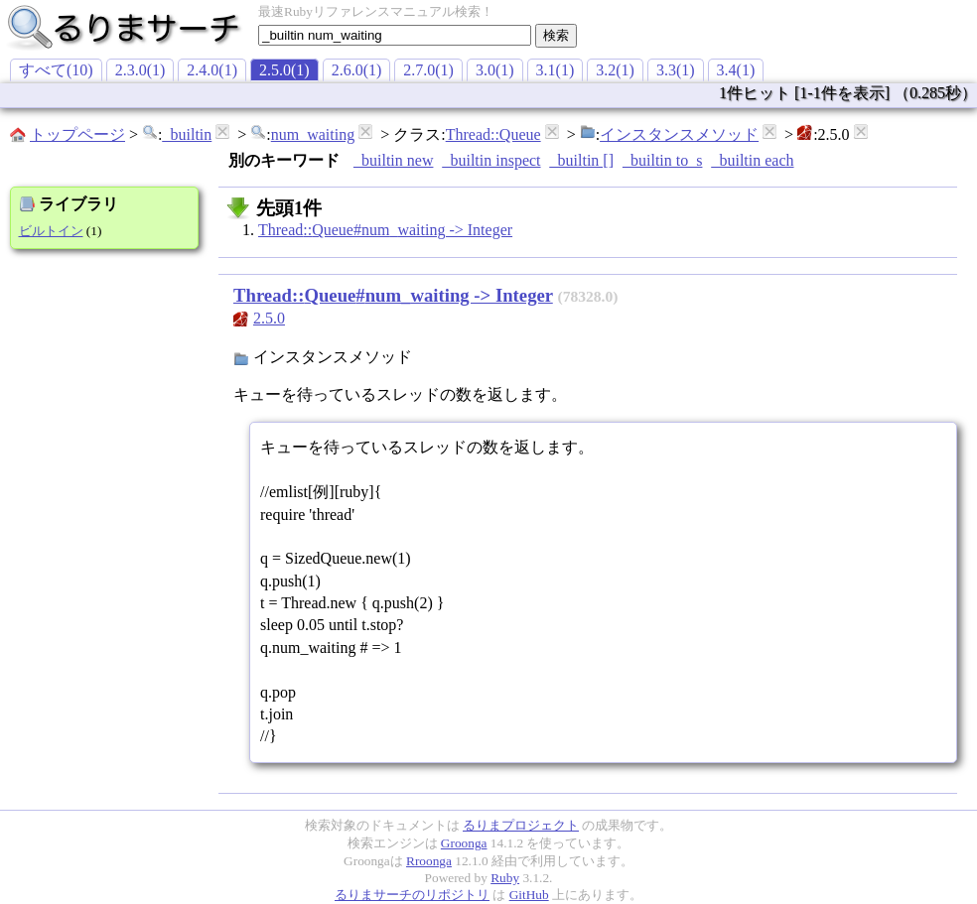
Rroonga (429, 860)
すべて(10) (56, 70)
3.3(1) (675, 70)
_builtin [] (582, 160)
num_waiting (312, 134)
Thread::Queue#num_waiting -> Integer (385, 229)
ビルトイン (51, 230)
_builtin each (752, 160)
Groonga (464, 843)
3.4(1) (736, 70)
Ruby (504, 877)
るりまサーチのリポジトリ (412, 894)
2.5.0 (269, 318)
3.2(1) (615, 70)
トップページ (77, 134)
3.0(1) (495, 70)
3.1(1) (555, 70)
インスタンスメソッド (679, 134)
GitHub (529, 894)
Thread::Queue (493, 134)
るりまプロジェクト (521, 825)
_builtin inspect (491, 160)
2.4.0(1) (212, 70)
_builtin (186, 134)
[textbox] (394, 35)
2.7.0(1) (428, 70)
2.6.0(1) (357, 70)
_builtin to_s (662, 160)
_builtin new (393, 160)
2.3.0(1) (140, 70)
